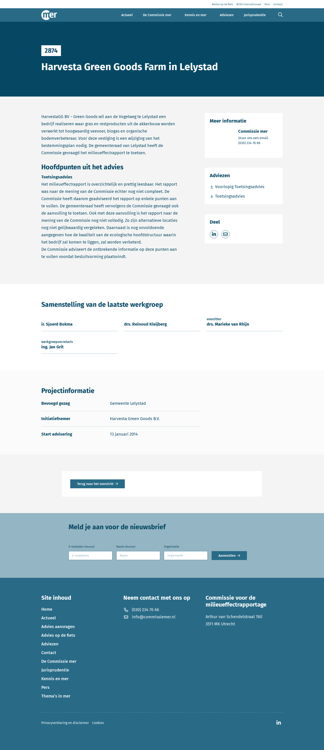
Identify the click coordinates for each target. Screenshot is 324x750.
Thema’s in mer (55, 696)
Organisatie (171, 546)
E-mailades (81, 546)
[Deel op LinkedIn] (214, 234)
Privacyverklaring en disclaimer (65, 723)
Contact (48, 652)
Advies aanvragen (58, 626)
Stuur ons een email (253, 138)
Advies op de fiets (58, 635)
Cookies (98, 723)
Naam (125, 546)
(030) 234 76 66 (253, 143)
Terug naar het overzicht (95, 484)
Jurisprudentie (55, 670)
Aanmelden (227, 556)
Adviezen (49, 643)
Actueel (48, 617)
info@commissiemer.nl (149, 616)
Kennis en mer (55, 678)
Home (46, 609)
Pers (45, 687)
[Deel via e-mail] (225, 234)
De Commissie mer (58, 661)
